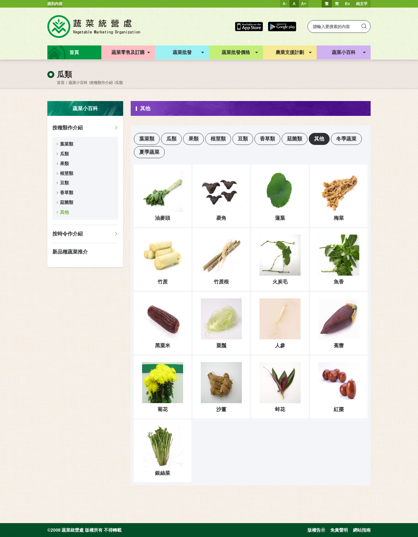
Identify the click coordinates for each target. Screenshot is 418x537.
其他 (64, 212)
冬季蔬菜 (346, 138)
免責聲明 (339, 530)
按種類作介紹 (101, 83)
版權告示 (316, 530)
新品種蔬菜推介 (70, 251)
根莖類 (66, 173)
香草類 (66, 192)
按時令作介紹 (67, 233)
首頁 (60, 83)
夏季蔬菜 (149, 152)
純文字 (361, 4)
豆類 (64, 182)
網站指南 (362, 530)
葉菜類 (66, 143)
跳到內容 (55, 4)
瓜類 (119, 83)
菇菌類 (66, 202)
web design (9, 534)
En (347, 4)
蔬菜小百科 (78, 83)
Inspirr (30, 534)
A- (285, 4)
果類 (64, 163)
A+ (303, 4)
